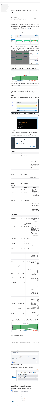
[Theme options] (37, 0)
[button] (4, 4)
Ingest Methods (28, 28)
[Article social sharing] (35, 7)
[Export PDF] (37, 7)
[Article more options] (38, 7)
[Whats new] (35, 0)
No (22, 405)
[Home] (3, 1)
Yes (19, 405)
